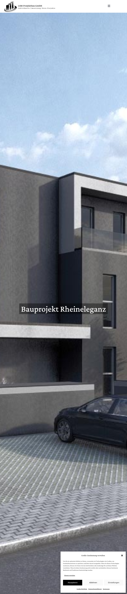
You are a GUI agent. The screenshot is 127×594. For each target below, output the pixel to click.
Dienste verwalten (69, 575)
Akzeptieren (73, 582)
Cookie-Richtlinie (82, 589)
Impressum (106, 589)
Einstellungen (113, 582)
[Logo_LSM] (30, 1)
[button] (122, 555)
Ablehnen (93, 582)
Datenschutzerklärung (95, 589)
